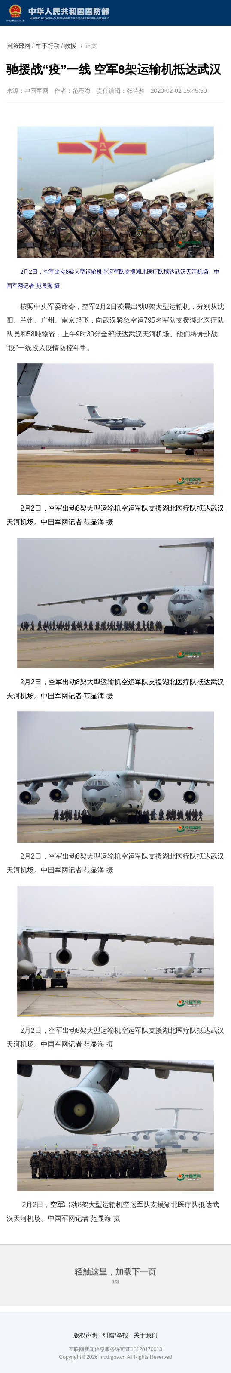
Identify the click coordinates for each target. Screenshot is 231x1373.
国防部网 (18, 45)
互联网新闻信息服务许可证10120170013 (115, 1349)
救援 (70, 45)
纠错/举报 (115, 1335)
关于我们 (146, 1335)
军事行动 (48, 45)
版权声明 (85, 1335)
